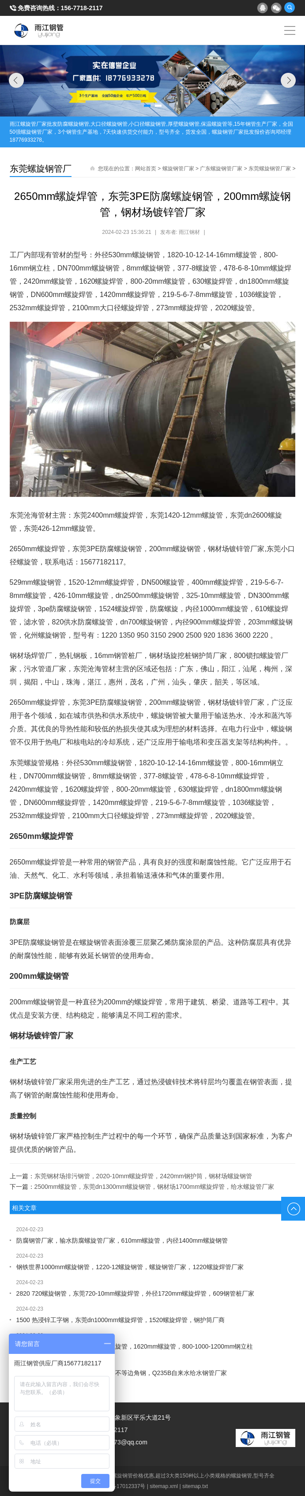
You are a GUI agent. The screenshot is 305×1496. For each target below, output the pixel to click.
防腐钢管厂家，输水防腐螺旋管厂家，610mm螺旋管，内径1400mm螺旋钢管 (122, 1240)
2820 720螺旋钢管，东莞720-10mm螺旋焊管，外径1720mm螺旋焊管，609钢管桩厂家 (135, 1293)
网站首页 (145, 168)
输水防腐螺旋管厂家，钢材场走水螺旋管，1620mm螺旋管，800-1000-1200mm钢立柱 (134, 1346)
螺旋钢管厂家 (178, 168)
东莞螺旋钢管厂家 (270, 168)
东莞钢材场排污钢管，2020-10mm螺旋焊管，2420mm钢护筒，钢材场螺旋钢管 (143, 1176)
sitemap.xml (164, 1486)
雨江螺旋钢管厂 (39, 30)
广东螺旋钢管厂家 (221, 168)
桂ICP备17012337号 (121, 1486)
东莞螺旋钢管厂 (41, 168)
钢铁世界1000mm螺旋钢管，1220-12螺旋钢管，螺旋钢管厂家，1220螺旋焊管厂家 (130, 1266)
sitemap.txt (195, 1486)
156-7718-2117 (82, 7)
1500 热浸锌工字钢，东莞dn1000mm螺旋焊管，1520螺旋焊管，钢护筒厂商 (120, 1319)
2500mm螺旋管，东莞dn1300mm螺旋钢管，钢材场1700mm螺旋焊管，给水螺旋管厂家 (154, 1186)
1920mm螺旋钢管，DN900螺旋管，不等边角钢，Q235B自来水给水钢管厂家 (121, 1372)
